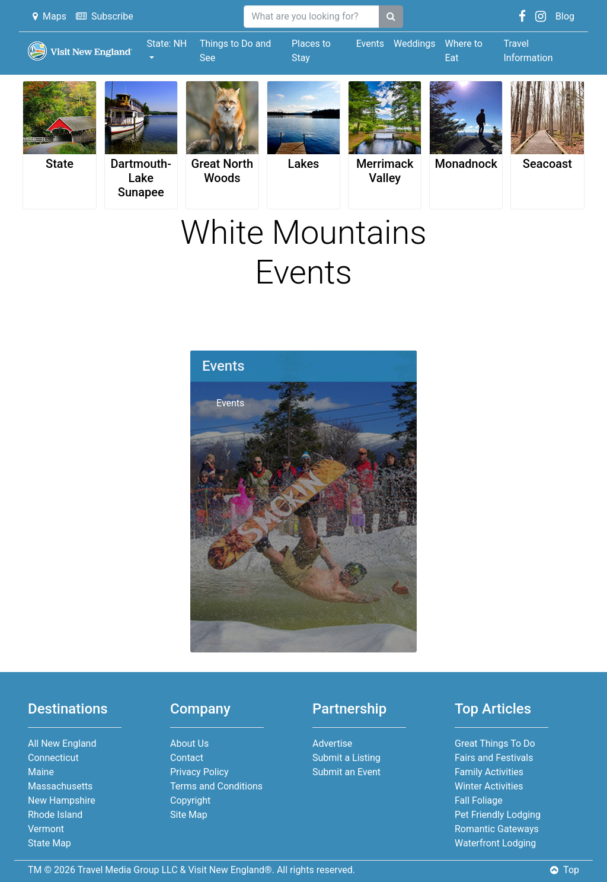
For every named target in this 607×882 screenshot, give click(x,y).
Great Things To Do (495, 743)
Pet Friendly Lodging (498, 814)
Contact (186, 757)
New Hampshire (61, 800)
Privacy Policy (199, 772)
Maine (41, 772)
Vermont (46, 829)
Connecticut (53, 757)
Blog (564, 16)
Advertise (332, 743)
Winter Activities (489, 786)
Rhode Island (55, 814)
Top (564, 869)
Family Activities (489, 772)
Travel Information (527, 50)
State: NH (166, 43)
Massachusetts (60, 786)
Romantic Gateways (497, 829)
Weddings (414, 43)
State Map (49, 843)
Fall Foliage (479, 800)
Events (370, 43)
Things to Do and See (235, 50)
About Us (189, 743)
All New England (62, 743)
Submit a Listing (346, 757)
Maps (49, 16)
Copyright (190, 800)
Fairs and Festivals (494, 757)
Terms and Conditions (216, 786)
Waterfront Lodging (495, 843)
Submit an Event (346, 772)
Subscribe (104, 16)
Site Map (188, 814)
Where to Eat (463, 50)
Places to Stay (311, 50)
